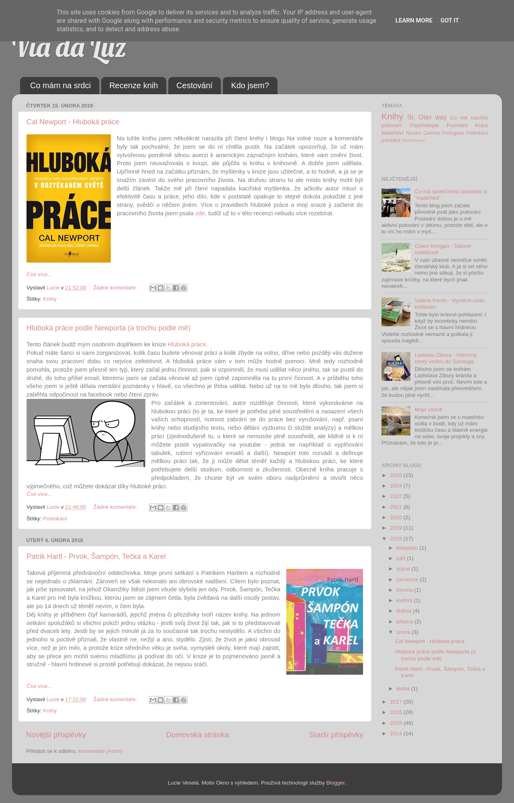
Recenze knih (133, 85)
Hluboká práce (186, 344)
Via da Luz (69, 46)
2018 (397, 539)
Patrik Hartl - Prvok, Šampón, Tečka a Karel (96, 556)
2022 (397, 496)
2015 (397, 723)
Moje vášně (428, 410)
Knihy (50, 299)
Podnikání (55, 519)
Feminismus (413, 140)
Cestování (194, 85)
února (404, 632)
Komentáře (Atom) (100, 751)
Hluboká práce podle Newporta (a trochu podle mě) (108, 328)
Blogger (335, 783)
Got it (450, 20)
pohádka (390, 140)
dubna (404, 611)
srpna (404, 569)
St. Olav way (427, 117)
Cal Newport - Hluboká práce (73, 122)
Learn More (414, 20)
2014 (397, 733)
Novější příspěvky (56, 734)
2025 (397, 475)
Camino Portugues (443, 133)
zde (200, 213)
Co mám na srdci (60, 85)
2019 (397, 528)
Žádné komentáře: (116, 288)
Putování (457, 125)
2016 (397, 712)
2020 (397, 517)
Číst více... (39, 274)
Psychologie (424, 125)
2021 (397, 507)
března (405, 622)
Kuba (481, 125)
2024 (397, 486)
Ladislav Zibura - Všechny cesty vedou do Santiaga (445, 358)
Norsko (413, 133)
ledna (403, 689)
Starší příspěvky (336, 734)
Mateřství (392, 133)
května (405, 600)
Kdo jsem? (250, 85)
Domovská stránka (197, 734)
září (401, 558)
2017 (397, 702)
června (405, 590)
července (408, 579)
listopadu (408, 548)
